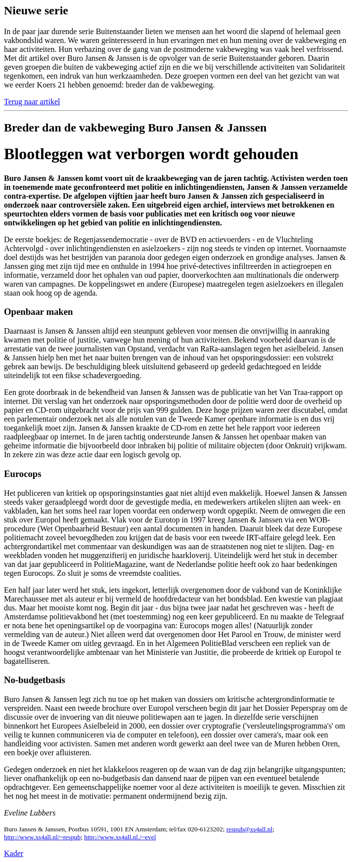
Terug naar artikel (32, 101)
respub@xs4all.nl (249, 829)
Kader (13, 853)
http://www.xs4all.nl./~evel (120, 837)
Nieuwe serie (36, 10)
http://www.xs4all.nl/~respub (42, 837)
